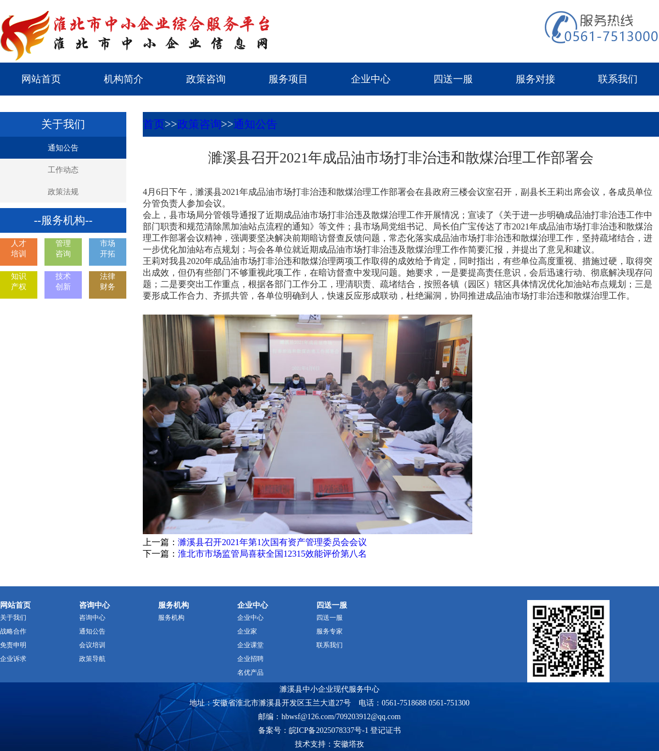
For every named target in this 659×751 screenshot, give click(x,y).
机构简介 (123, 79)
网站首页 (41, 79)
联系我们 (618, 79)
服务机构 (171, 617)
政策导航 (92, 659)
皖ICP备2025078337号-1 (328, 730)
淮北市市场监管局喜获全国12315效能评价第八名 (272, 553)
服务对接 (535, 79)
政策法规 (63, 192)
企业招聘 (250, 659)
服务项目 (288, 79)
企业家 (247, 631)
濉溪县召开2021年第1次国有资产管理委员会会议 (272, 542)
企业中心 (370, 79)
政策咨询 (206, 79)
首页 (154, 124)
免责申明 (13, 645)
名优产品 (250, 672)
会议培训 (92, 645)
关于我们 (13, 617)
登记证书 (385, 730)
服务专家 (329, 631)
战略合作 (13, 631)
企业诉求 (13, 659)
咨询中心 (92, 617)
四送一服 (453, 79)
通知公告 (63, 148)
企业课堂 (250, 645)
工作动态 (63, 170)
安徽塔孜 (348, 744)
